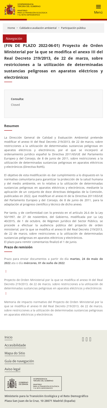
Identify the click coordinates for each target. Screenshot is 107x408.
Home (11, 28)
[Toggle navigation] (97, 9)
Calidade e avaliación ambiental (37, 28)
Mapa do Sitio (15, 353)
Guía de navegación (19, 361)
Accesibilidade (15, 345)
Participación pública (73, 28)
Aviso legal (12, 369)
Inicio (9, 337)
